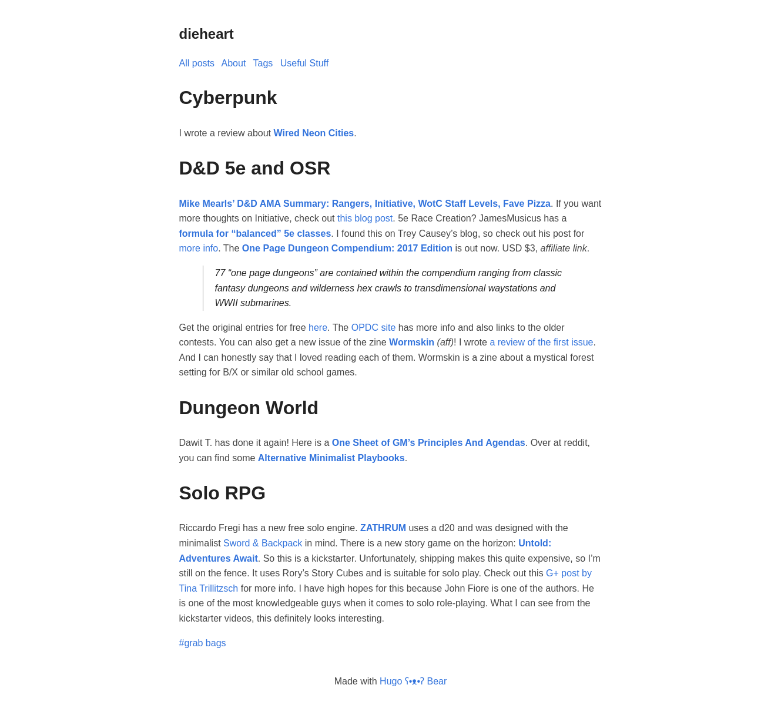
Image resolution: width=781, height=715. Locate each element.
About (234, 63)
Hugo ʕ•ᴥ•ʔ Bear (413, 681)
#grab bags (202, 643)
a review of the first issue (541, 342)
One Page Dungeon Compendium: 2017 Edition (347, 248)
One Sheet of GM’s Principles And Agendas (428, 443)
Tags (263, 63)
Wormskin (411, 342)
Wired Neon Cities (313, 133)
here (318, 328)
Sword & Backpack (262, 543)
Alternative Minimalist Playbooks (331, 458)
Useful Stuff (304, 63)
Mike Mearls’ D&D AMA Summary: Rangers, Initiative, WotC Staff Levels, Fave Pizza (365, 204)
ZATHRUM (383, 528)
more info (199, 248)
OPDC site (373, 328)
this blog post (365, 218)
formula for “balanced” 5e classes (255, 234)
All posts (196, 63)
